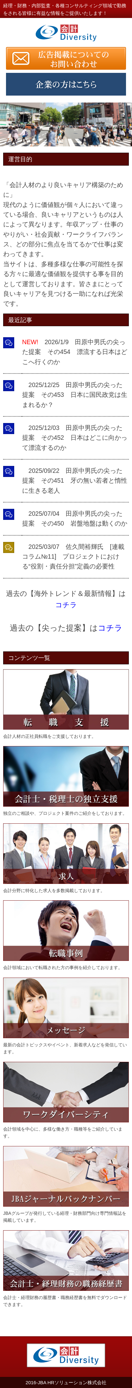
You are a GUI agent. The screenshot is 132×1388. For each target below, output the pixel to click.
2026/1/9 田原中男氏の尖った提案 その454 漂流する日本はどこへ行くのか (74, 351)
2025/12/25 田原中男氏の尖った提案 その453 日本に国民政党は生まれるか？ (74, 394)
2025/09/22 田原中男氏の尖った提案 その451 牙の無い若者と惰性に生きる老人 (74, 480)
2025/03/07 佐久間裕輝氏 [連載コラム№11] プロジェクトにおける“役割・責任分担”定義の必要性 (73, 556)
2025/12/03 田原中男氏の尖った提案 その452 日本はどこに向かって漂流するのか (74, 437)
